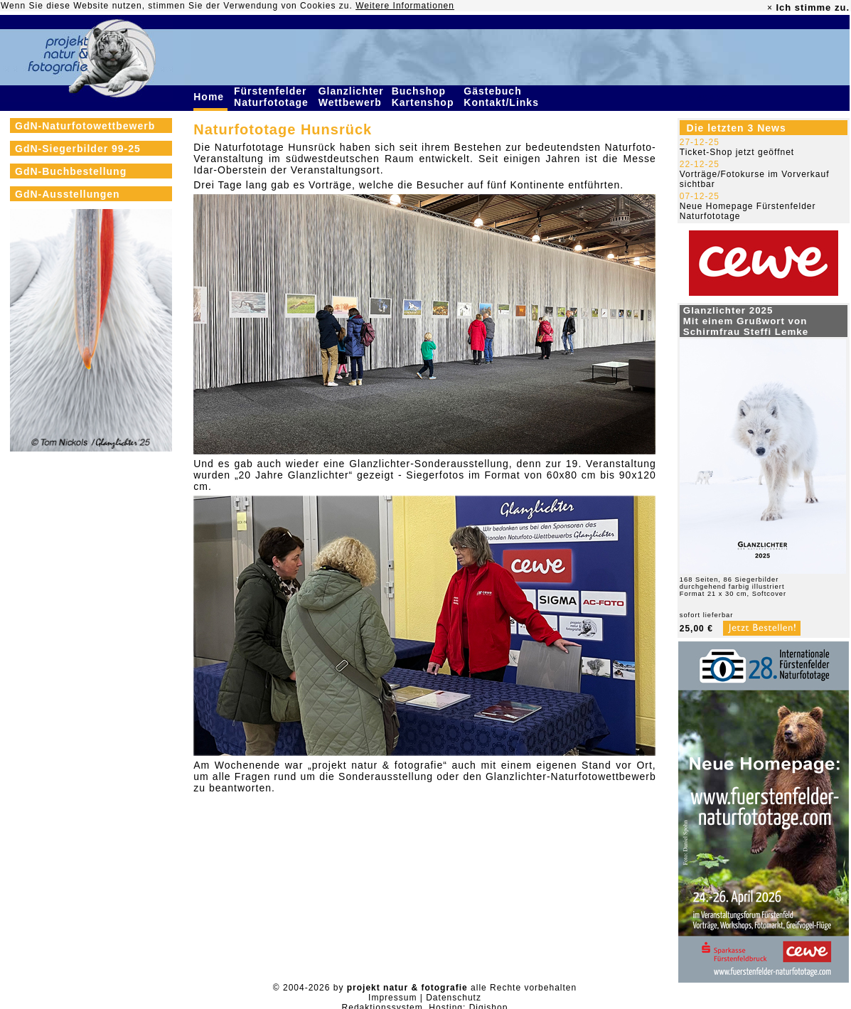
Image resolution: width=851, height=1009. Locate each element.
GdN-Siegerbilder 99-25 (78, 148)
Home (210, 96)
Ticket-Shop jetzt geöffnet (737, 152)
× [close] (770, 8)
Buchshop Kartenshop (425, 96)
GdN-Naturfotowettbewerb (85, 126)
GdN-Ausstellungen (67, 194)
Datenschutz (453, 998)
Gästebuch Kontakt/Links (503, 96)
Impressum (392, 998)
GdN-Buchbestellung (71, 171)
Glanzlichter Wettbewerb (352, 96)
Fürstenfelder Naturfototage (273, 96)
